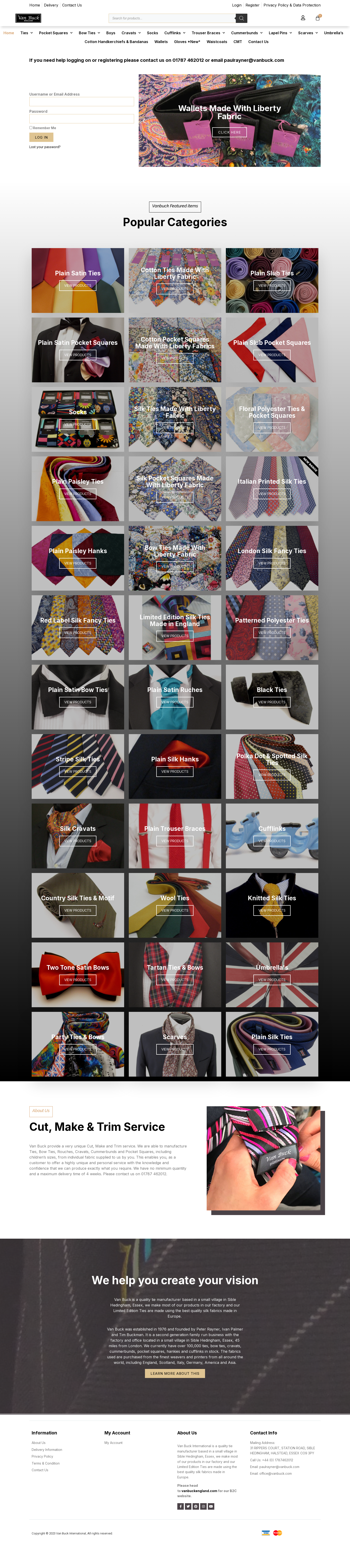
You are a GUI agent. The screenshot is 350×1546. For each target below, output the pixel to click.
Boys (110, 33)
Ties (26, 32)
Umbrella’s (333, 33)
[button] (217, 163)
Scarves (308, 32)
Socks (152, 33)
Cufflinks (174, 32)
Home (8, 33)
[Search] (241, 18)
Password (38, 111)
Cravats (131, 32)
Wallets (161, 41)
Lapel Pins (280, 32)
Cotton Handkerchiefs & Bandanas (116, 41)
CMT (237, 41)
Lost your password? (45, 147)
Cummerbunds (247, 32)
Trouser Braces (208, 32)
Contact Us (258, 41)
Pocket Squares (56, 32)
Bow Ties (89, 32)
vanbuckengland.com (199, 1491)
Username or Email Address (54, 94)
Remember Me (42, 128)
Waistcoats (217, 41)
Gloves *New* (187, 41)
